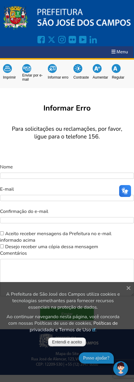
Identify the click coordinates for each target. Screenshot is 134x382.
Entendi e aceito (67, 342)
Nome (6, 167)
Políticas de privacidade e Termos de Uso (74, 326)
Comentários (13, 253)
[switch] (2, 233)
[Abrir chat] (120, 368)
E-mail (7, 189)
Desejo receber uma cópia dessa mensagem (51, 246)
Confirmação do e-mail (24, 211)
